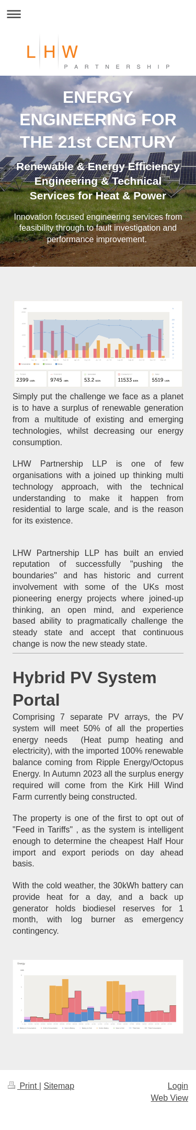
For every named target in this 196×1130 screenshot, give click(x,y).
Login (178, 1085)
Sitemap (58, 1085)
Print (23, 1085)
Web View (169, 1097)
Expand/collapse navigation (98, 14)
